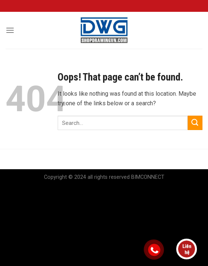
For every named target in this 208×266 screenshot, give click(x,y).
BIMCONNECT (147, 177)
